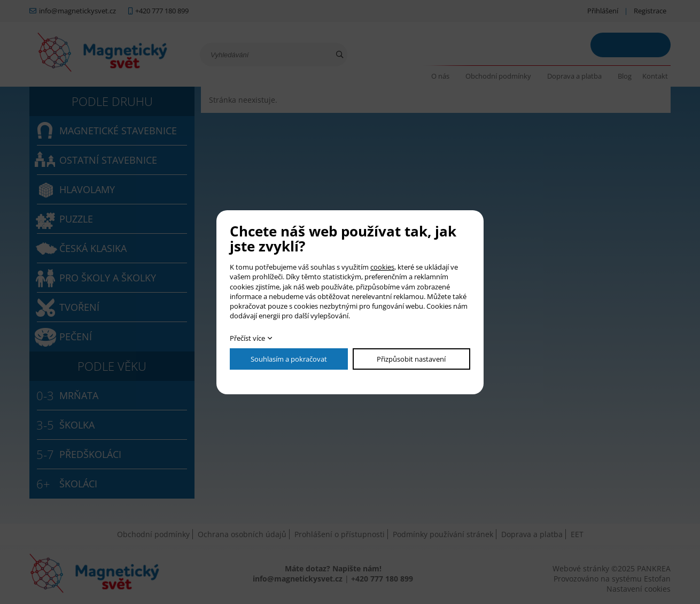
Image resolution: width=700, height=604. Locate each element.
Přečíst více (247, 338)
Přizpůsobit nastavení (411, 359)
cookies (382, 267)
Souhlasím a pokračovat (289, 359)
